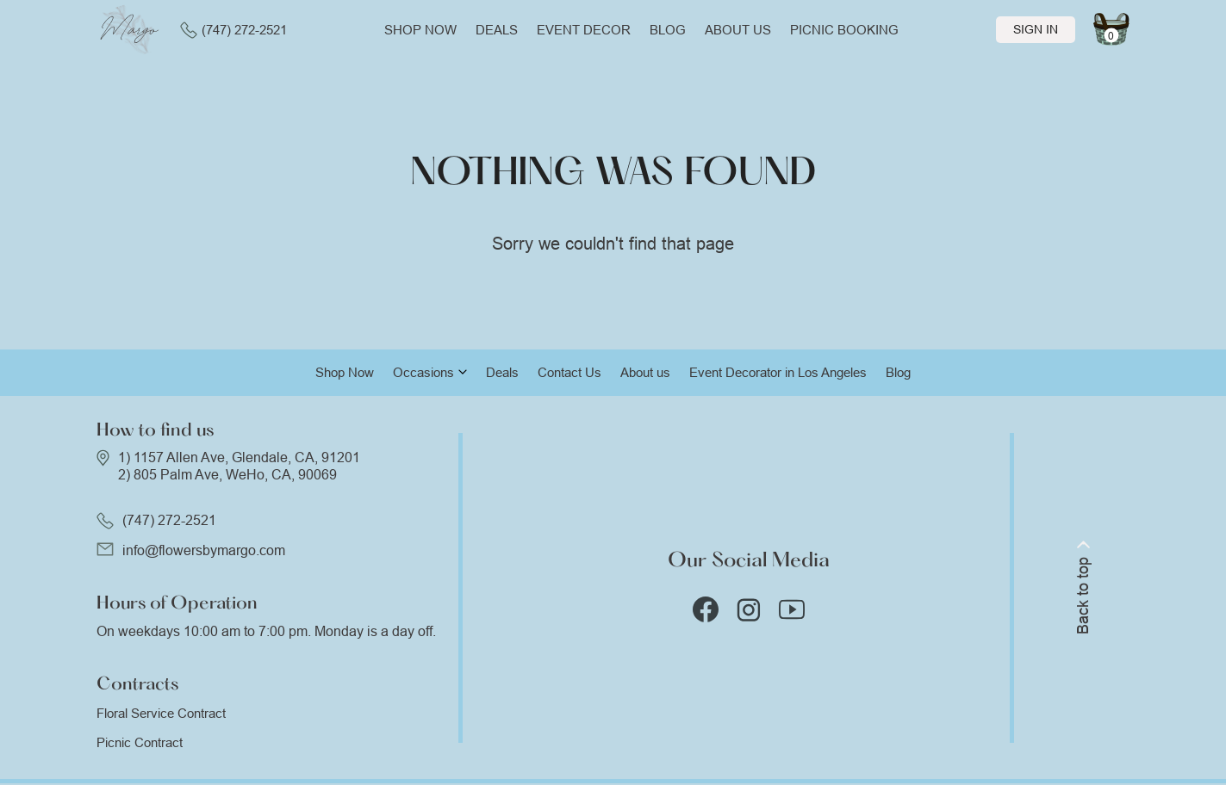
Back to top (1083, 587)
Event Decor (584, 29)
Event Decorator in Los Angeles (778, 372)
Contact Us (569, 372)
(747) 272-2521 (233, 30)
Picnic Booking (844, 29)
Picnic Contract (139, 742)
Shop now (420, 29)
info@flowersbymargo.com (203, 550)
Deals (497, 29)
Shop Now (344, 372)
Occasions (423, 372)
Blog (668, 29)
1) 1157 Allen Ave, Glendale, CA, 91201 (239, 457)
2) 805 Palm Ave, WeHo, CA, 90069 (227, 474)
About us (738, 29)
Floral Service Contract (161, 713)
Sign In (1035, 29)
